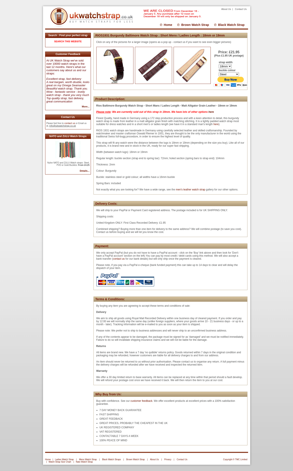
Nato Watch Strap (84, 462)
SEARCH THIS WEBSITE (68, 41)
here (211, 111)
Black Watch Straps (111, 459)
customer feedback (141, 400)
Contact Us (241, 9)
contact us (69, 123)
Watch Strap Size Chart (60, 462)
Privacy (167, 459)
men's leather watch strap (190, 189)
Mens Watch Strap (88, 459)
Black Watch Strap (231, 25)
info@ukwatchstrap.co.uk (62, 125)
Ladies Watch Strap (64, 459)
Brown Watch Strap (195, 25)
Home (168, 25)
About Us (226, 9)
